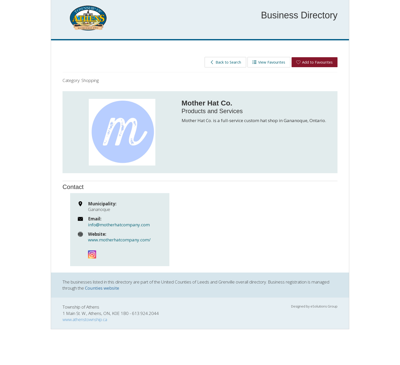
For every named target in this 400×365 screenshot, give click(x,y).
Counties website (102, 288)
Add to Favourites (314, 62)
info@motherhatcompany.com (119, 225)
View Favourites (268, 62)
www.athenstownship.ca (84, 319)
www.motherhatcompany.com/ (119, 240)
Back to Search (225, 62)
